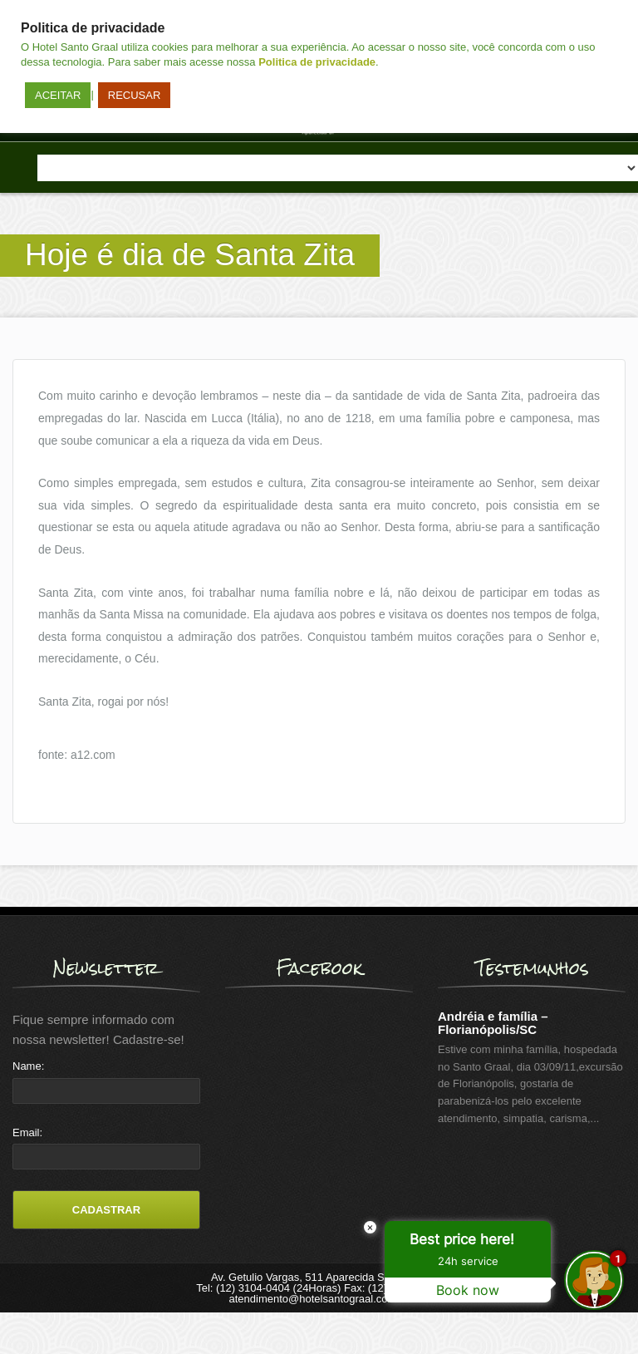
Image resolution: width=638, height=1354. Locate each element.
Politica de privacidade (316, 62)
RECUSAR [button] (134, 95)
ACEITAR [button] (58, 95)
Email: (27, 1132)
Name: (28, 1066)
